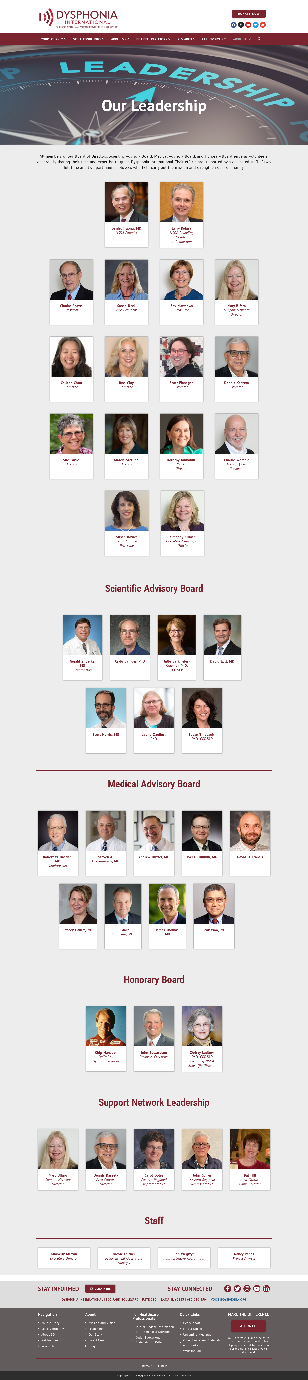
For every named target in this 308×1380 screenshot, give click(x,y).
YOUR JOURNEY (46, 4)
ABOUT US (212, 4)
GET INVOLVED (188, 4)
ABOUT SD (105, 4)
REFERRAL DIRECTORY (134, 4)
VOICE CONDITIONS (77, 4)
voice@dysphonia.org (228, 1299)
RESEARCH (164, 4)
